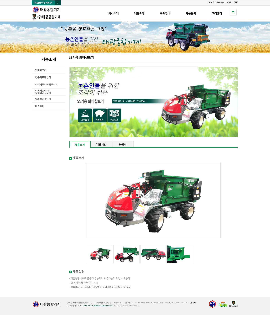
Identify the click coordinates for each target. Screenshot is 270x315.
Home (209, 2)
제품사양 (101, 144)
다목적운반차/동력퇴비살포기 (43, 92)
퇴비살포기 (40, 70)
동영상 (123, 144)
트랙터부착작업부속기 (46, 84)
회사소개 (113, 13)
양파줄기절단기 (43, 99)
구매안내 (165, 13)
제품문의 (191, 13)
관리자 (193, 303)
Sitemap (219, 2)
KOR (229, 2)
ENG (236, 2)
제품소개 (139, 13)
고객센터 (217, 13)
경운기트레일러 (43, 77)
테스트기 (39, 106)
